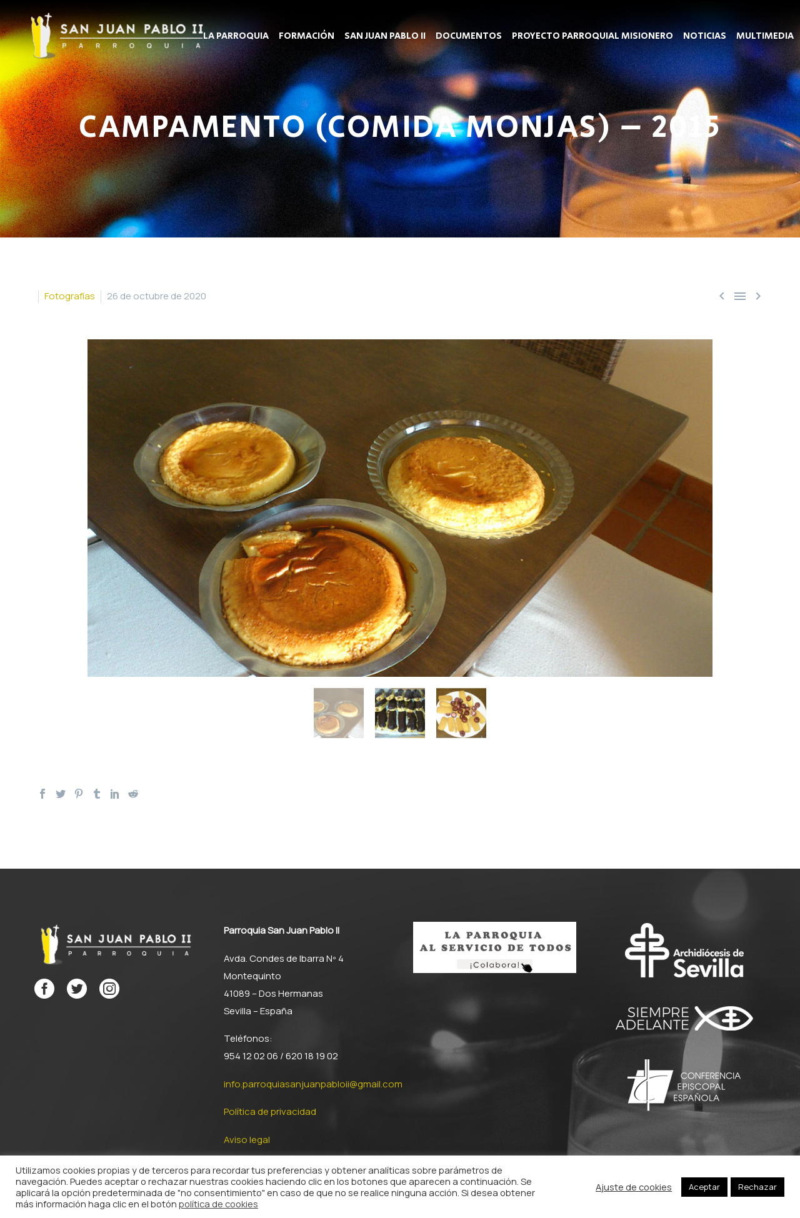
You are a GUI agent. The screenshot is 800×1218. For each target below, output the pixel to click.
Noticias (704, 36)
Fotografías (69, 295)
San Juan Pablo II (385, 36)
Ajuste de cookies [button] (634, 1186)
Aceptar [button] (704, 1186)
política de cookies (218, 1203)
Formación (306, 36)
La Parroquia (236, 36)
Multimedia (765, 36)
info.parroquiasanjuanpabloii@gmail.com (313, 1084)
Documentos (469, 36)
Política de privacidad (270, 1111)
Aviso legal (247, 1139)
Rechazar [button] (757, 1186)
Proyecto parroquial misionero (592, 36)
